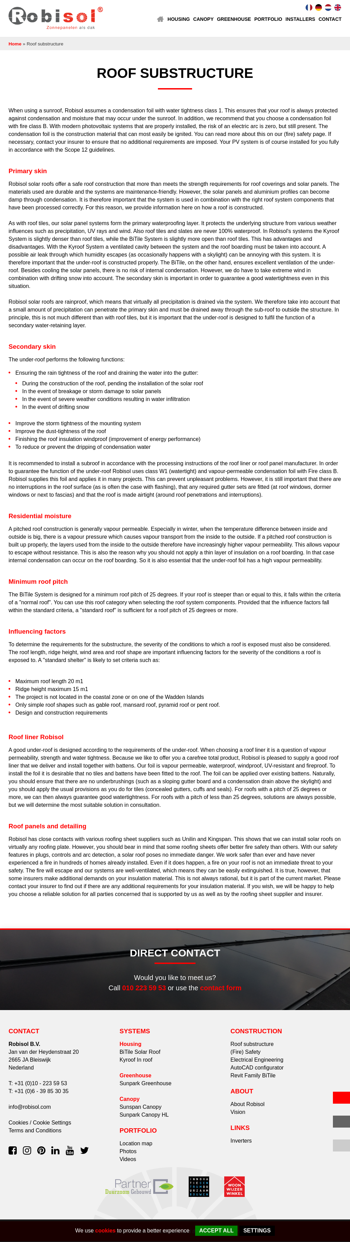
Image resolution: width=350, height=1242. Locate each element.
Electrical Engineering (256, 1060)
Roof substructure (251, 1045)
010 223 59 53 (144, 988)
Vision (237, 1113)
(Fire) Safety (245, 1052)
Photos (128, 1152)
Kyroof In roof (136, 1060)
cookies (105, 1230)
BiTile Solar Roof (140, 1052)
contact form (220, 988)
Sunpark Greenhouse (146, 1084)
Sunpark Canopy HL (144, 1115)
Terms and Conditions (35, 1131)
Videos (128, 1160)
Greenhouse (233, 19)
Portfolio (268, 19)
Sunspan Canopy (141, 1107)
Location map (136, 1144)
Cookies (18, 1123)
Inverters (241, 1141)
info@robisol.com (30, 1107)
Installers (300, 19)
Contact (330, 19)
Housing (178, 19)
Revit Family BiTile (252, 1076)
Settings (257, 1230)
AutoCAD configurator (257, 1068)
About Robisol (247, 1105)
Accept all (216, 1230)
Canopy (203, 19)
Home (159, 19)
